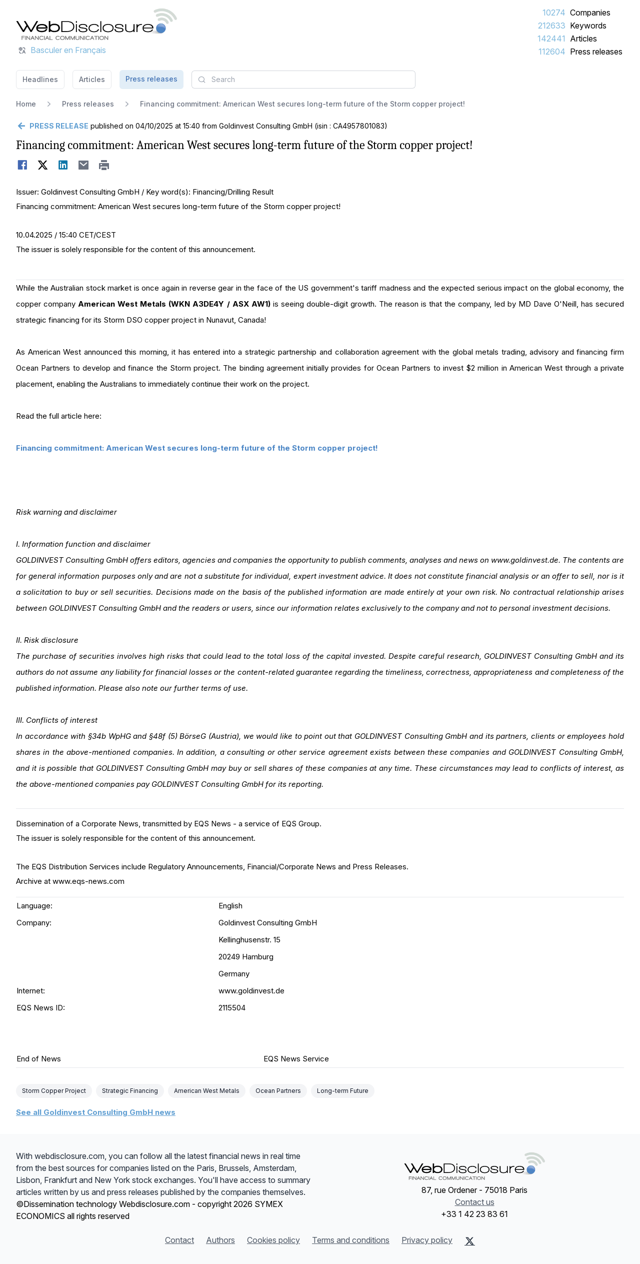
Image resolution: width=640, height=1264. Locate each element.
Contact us (474, 1202)
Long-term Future (342, 1090)
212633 (552, 26)
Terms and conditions (351, 1240)
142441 (552, 39)
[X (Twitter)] (469, 1241)
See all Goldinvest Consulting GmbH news (96, 1112)
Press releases (596, 52)
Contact (179, 1240)
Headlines (40, 79)
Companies (590, 13)
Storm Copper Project (54, 1090)
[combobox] (304, 80)
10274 (554, 13)
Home (26, 104)
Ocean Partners (278, 1090)
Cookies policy (273, 1240)
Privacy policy (427, 1240)
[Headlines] (96, 24)
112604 (552, 52)
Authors (220, 1240)
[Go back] (52, 126)
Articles (583, 39)
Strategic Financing (130, 1090)
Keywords (588, 26)
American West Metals (207, 1090)
